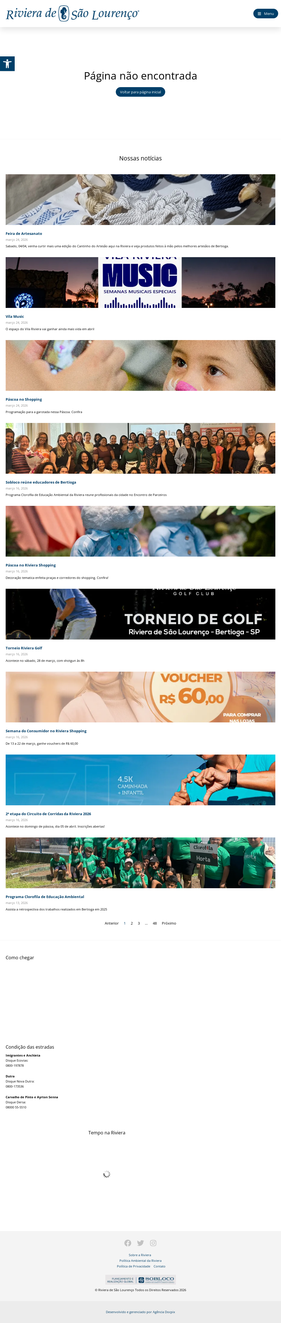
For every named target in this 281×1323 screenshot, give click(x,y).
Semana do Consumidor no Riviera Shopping (46, 730)
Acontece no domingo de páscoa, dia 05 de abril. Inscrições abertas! (55, 826)
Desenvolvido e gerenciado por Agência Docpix (140, 1312)
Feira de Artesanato (24, 233)
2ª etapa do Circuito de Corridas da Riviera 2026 (48, 813)
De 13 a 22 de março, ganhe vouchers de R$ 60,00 (42, 743)
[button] (7, 63)
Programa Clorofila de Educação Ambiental (45, 896)
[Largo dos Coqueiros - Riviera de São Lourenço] (140, 996)
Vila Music (15, 316)
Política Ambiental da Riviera (140, 1260)
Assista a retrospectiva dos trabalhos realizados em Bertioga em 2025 (56, 909)
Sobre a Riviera (140, 1255)
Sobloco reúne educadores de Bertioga (41, 482)
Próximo (169, 923)
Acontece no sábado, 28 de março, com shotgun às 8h (45, 660)
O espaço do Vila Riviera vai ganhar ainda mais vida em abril (50, 329)
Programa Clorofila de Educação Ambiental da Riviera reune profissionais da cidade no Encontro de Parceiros (86, 495)
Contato (159, 1266)
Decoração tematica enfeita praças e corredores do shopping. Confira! (57, 577)
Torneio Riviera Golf (24, 648)
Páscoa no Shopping (24, 399)
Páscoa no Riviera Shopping (31, 565)
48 (155, 923)
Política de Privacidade (133, 1266)
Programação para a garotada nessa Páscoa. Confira (44, 412)
